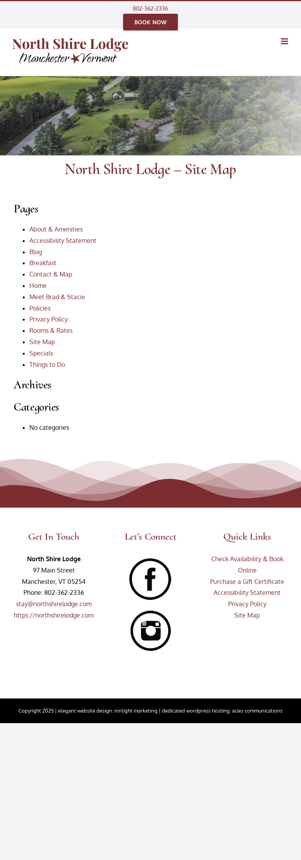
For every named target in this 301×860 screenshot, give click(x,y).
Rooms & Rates (51, 330)
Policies (40, 308)
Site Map (42, 342)
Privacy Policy (48, 319)
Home (38, 285)
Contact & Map (50, 274)
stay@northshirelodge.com (54, 604)
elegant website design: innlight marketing (108, 710)
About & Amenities (56, 229)
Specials (41, 353)
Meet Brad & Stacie (57, 297)
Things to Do (47, 364)
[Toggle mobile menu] (285, 41)
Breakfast (42, 263)
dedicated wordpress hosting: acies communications (222, 710)
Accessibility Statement (62, 240)
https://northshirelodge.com (54, 615)
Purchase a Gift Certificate (247, 581)
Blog (35, 252)
